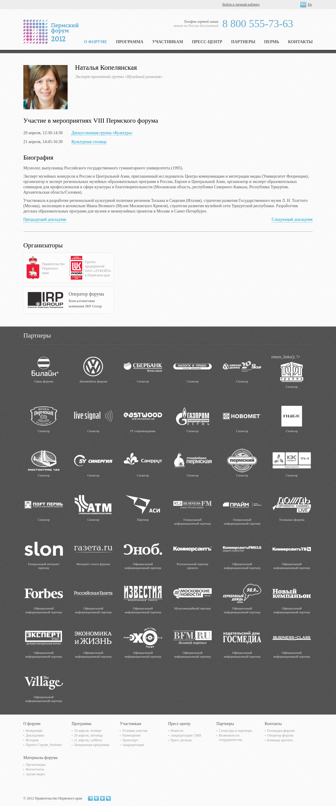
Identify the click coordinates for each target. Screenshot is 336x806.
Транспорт (130, 740)
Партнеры (243, 42)
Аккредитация (133, 745)
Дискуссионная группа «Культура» (102, 133)
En (310, 4)
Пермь (271, 42)
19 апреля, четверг (88, 731)
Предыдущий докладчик (44, 219)
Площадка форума (281, 731)
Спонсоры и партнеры (235, 731)
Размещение (131, 735)
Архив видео (35, 774)
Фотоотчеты (35, 769)
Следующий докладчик (292, 219)
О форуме (95, 42)
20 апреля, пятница (88, 735)
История (32, 740)
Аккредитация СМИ (186, 735)
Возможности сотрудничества (230, 737)
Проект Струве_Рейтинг (44, 745)
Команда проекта (280, 740)
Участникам (167, 42)
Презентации (35, 765)
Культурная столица (88, 142)
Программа (129, 42)
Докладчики (35, 735)
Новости (177, 731)
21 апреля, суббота (88, 740)
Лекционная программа (92, 745)
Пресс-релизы (181, 740)
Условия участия (134, 731)
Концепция (34, 731)
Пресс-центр (207, 42)
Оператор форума (280, 735)
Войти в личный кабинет (241, 4)
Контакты (300, 42)
